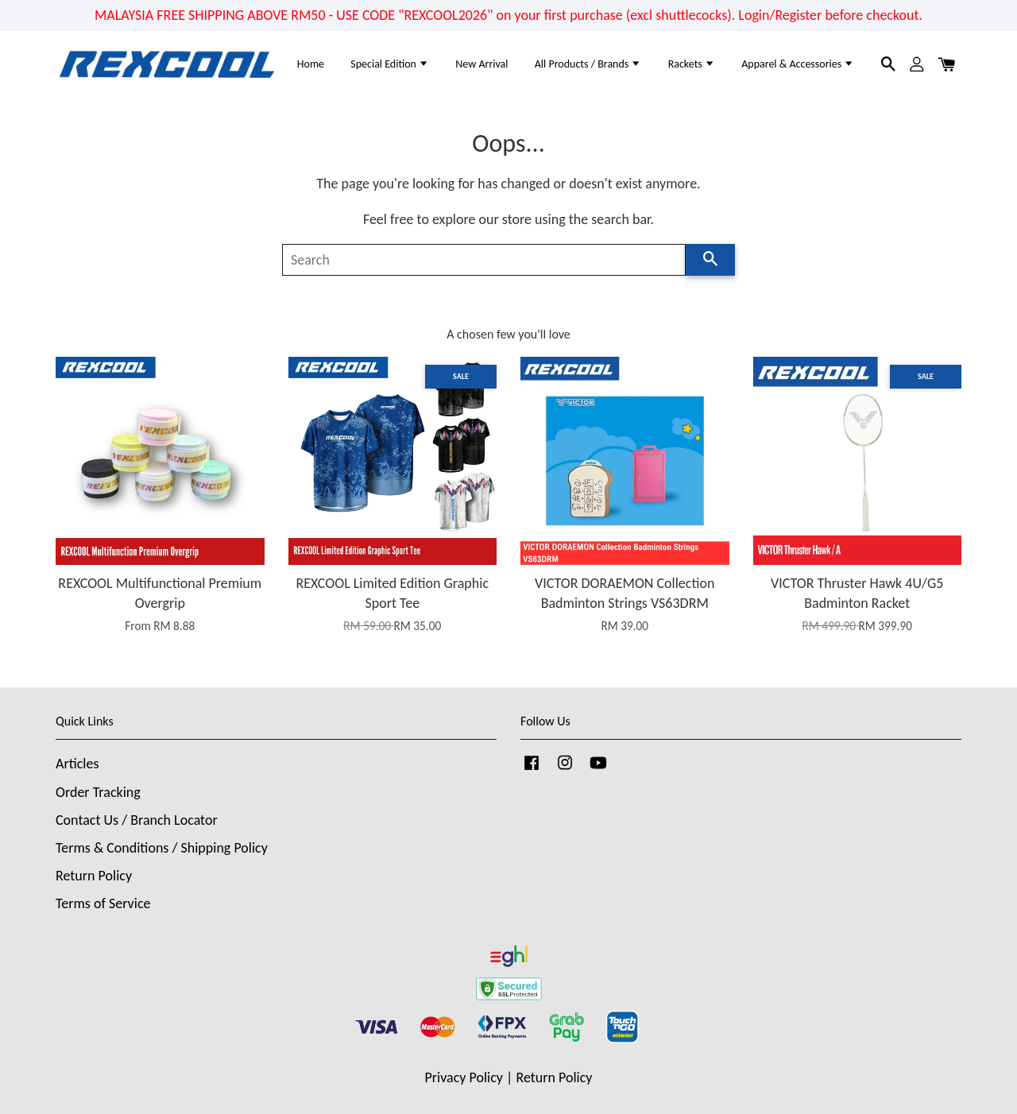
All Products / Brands (588, 64)
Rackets (691, 64)
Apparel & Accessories (797, 64)
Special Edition (389, 64)
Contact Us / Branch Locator (137, 820)
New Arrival (481, 64)
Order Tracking (98, 792)
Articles (77, 763)
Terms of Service (103, 903)
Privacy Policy (464, 1077)
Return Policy (94, 875)
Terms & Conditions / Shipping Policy (162, 848)
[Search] (484, 260)
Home (310, 64)
